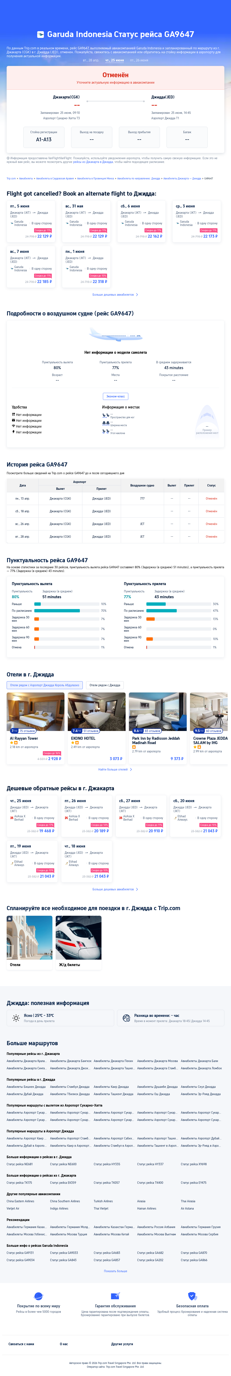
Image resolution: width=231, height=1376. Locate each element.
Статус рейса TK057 (107, 1182)
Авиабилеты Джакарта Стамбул (158, 1068)
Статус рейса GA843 (63, 1260)
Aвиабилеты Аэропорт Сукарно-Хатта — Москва (202, 1120)
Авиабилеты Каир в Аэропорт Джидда (71, 1145)
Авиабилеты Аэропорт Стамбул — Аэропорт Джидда (71, 1138)
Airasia (141, 1201)
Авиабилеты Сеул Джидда (198, 1086)
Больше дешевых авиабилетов (116, 295)
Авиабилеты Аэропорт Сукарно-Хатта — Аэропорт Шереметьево (158, 1112)
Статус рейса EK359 (63, 1182)
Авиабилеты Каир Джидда (111, 1086)
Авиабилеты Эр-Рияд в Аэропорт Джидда (202, 1145)
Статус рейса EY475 (193, 1182)
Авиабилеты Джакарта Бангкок (70, 1061)
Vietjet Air (13, 1208)
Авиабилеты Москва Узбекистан (28, 1234)
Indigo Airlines (59, 1208)
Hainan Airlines (146, 1208)
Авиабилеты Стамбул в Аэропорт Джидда (115, 1145)
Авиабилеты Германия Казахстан (28, 1227)
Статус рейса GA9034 (21, 1260)
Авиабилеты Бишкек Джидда (26, 1086)
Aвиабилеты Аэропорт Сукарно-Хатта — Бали (115, 1120)
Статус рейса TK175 (19, 1182)
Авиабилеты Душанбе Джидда (157, 1086)
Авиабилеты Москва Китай (111, 1234)
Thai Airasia (188, 1201)
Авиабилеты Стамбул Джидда (69, 1086)
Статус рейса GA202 (150, 1260)
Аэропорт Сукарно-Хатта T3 (61, 118)
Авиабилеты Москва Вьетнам (156, 1234)
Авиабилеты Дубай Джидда (25, 1094)
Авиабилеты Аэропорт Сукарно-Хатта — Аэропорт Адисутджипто (202, 1112)
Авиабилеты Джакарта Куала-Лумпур (28, 1061)
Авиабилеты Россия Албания (156, 1227)
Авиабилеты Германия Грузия (201, 1227)
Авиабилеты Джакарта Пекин (113, 1061)
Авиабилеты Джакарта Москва (157, 1061)
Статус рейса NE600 (63, 1164)
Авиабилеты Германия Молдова (71, 1227)
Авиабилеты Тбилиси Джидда (70, 1094)
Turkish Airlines (103, 1201)
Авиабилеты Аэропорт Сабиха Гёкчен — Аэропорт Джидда (115, 1138)
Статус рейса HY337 (150, 1164)
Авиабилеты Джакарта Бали (199, 1061)
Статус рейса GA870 (194, 1252)
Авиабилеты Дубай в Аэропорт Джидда (28, 1145)
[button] (186, 6)
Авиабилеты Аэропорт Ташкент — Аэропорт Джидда (158, 1138)
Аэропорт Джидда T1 (165, 118)
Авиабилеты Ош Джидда (153, 1094)
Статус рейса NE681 (20, 1164)
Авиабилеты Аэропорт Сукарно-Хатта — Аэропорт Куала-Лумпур (28, 1112)
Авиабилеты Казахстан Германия (115, 1227)
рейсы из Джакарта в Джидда (93, 162)
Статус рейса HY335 (107, 1164)
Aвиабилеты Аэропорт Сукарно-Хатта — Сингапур (158, 1120)
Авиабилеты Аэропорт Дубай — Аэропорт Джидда (202, 1138)
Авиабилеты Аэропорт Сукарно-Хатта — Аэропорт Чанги (71, 1112)
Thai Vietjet (101, 1208)
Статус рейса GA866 (194, 1260)
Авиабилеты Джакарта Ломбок (201, 1068)
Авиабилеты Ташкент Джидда (113, 1094)
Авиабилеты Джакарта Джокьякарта (71, 1068)
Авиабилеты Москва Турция (68, 1234)
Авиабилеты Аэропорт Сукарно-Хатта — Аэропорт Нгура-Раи (115, 1112)
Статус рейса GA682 (150, 1252)
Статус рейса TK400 (150, 1182)
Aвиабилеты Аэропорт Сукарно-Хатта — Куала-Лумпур (71, 1120)
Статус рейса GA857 (107, 1260)
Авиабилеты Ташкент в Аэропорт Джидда (158, 1145)
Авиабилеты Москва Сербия (199, 1234)
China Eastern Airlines (20, 1201)
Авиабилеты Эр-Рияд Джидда (201, 1094)
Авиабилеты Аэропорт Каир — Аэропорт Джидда (28, 1138)
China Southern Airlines (65, 1201)
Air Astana (187, 1208)
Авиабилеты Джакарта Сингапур (28, 1068)
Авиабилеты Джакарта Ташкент (115, 1068)
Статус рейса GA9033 (64, 1252)
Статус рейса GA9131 (20, 1252)
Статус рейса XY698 (194, 1164)
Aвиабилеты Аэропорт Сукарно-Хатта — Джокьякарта (28, 1120)
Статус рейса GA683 (107, 1252)
